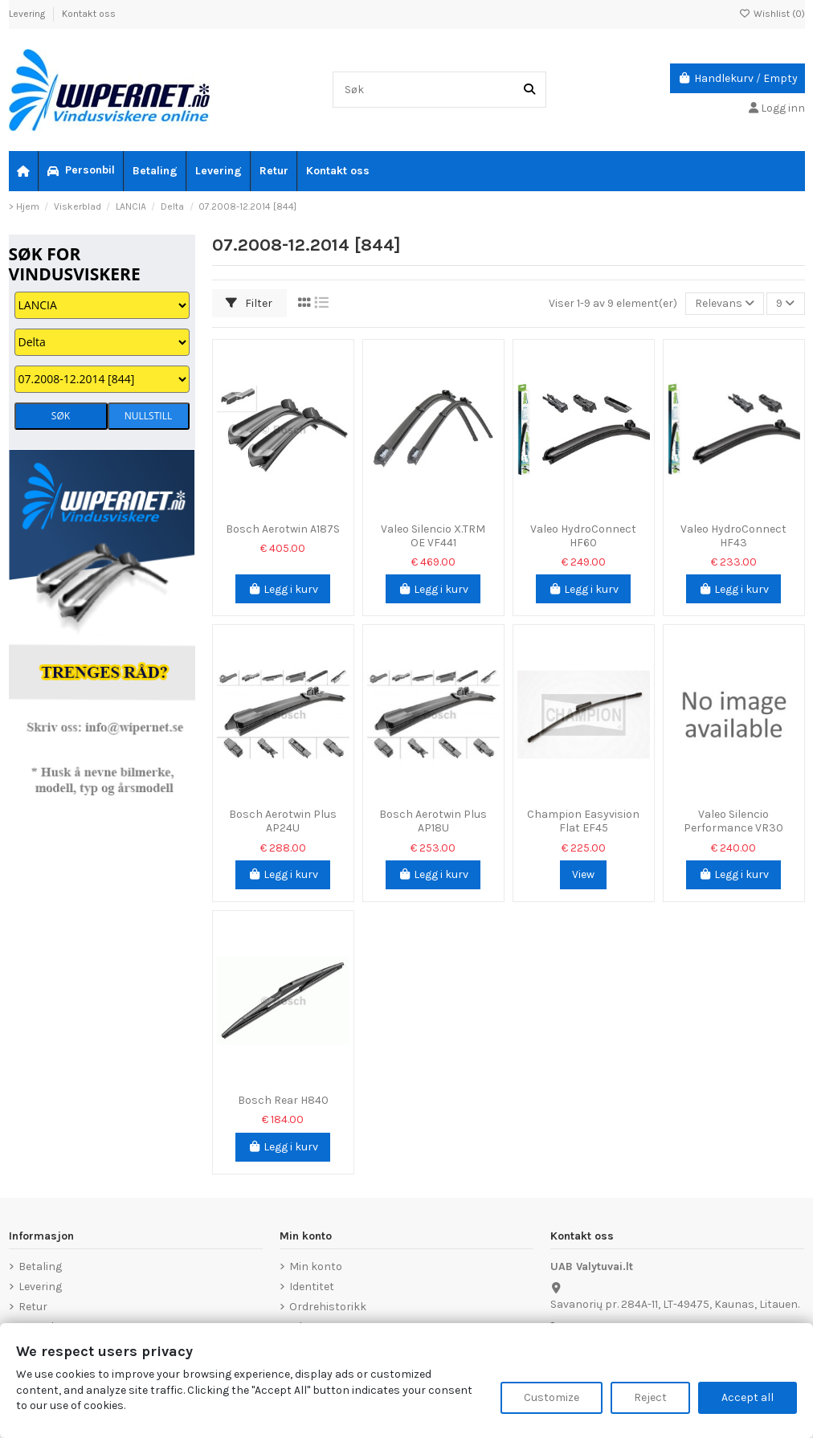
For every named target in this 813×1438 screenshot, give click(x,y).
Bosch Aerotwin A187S (283, 529)
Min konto (315, 1266)
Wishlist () (772, 13)
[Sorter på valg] (724, 304)
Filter (249, 303)
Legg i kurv (283, 589)
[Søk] (529, 89)
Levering (28, 13)
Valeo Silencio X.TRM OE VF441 (433, 535)
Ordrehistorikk (327, 1306)
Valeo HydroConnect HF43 (733, 535)
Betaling (40, 1266)
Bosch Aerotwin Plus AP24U (283, 821)
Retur (32, 1306)
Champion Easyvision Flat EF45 (583, 821)
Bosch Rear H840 (283, 1100)
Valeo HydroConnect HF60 (583, 535)
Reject (650, 1397)
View (583, 874)
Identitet (311, 1286)
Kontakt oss (89, 13)
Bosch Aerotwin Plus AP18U (433, 821)
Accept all (747, 1397)
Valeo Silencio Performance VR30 (733, 821)
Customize (551, 1397)
